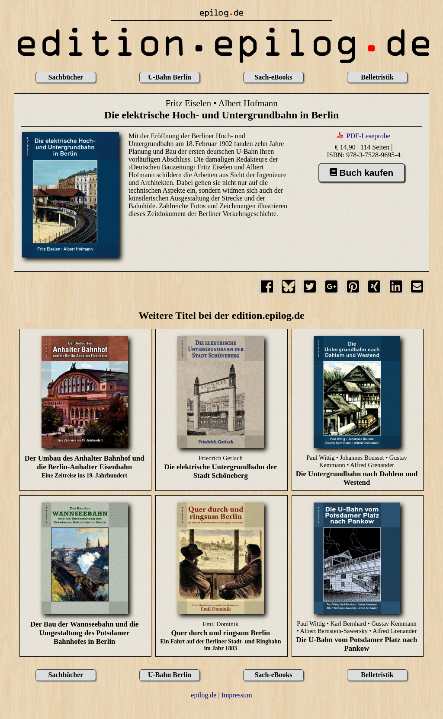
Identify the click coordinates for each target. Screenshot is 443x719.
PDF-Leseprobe (368, 136)
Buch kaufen (361, 173)
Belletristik (377, 77)
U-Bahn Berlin (169, 77)
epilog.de (203, 695)
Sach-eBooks (273, 77)
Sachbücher (65, 77)
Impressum (237, 695)
